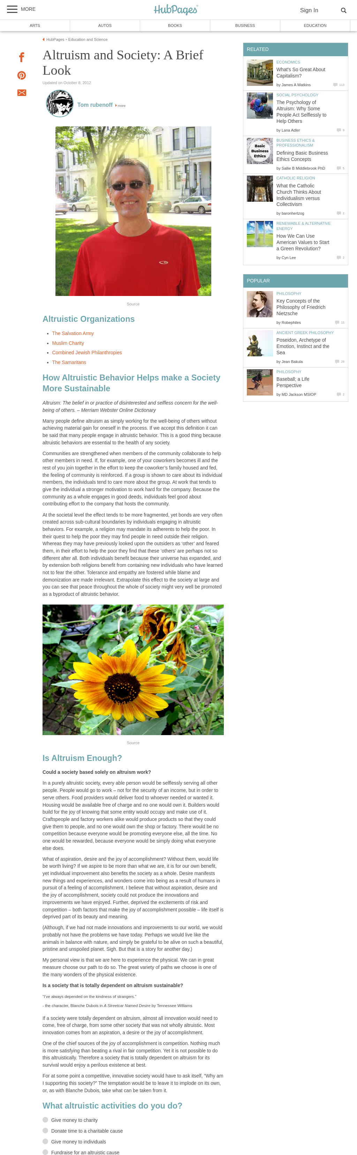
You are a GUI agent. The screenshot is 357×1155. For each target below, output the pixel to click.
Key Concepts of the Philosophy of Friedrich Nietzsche (300, 307)
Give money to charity (74, 1120)
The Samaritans (69, 362)
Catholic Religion (295, 178)
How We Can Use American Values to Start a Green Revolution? (302, 242)
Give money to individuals (78, 1142)
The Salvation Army (73, 333)
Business (245, 25)
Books (175, 25)
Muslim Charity (68, 343)
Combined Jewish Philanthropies (87, 352)
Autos (105, 25)
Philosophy (289, 293)
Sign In (309, 10)
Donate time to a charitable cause (87, 1131)
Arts (35, 25)
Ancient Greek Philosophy (305, 333)
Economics (288, 62)
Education (315, 25)
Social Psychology (297, 95)
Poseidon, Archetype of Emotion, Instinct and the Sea (302, 346)
